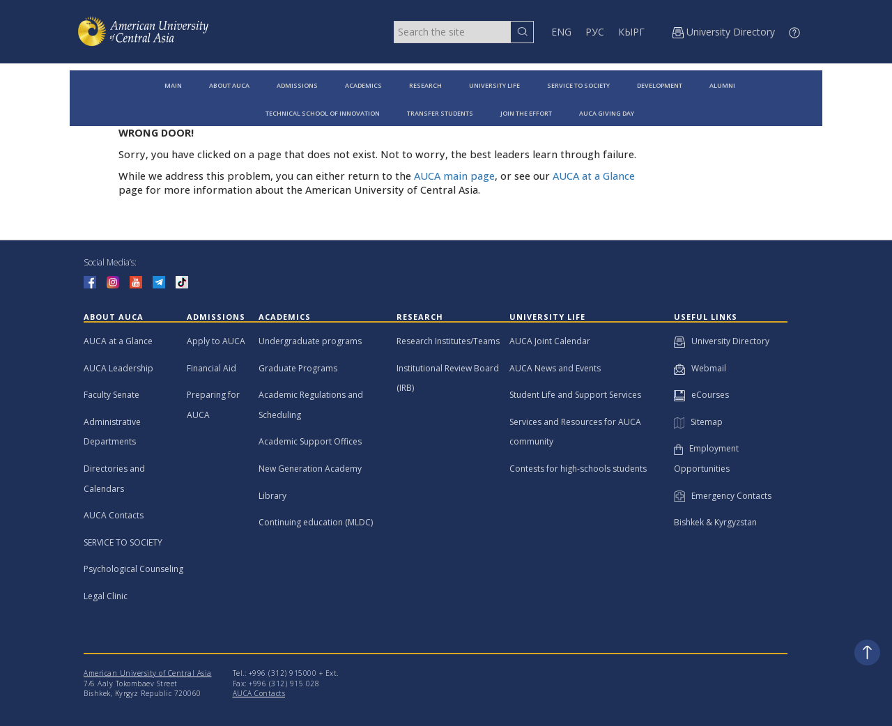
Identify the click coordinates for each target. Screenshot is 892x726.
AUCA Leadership (118, 368)
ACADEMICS (363, 85)
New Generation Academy (310, 468)
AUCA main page (454, 176)
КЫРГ (631, 31)
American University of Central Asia (148, 673)
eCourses (701, 395)
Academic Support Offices (310, 441)
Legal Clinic (106, 596)
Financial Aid (211, 368)
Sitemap (698, 422)
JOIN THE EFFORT (526, 113)
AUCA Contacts (114, 515)
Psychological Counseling (133, 569)
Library (272, 496)
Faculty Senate (111, 395)
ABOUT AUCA (229, 85)
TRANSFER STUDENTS (440, 113)
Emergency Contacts (722, 496)
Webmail (700, 368)
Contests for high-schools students (578, 468)
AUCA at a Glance (594, 176)
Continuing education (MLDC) (316, 522)
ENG (561, 31)
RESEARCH (425, 85)
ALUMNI (722, 85)
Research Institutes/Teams (448, 341)
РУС (594, 31)
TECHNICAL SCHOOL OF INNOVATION (323, 113)
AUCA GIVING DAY (606, 113)
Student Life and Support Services (575, 395)
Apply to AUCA (216, 341)
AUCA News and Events (555, 368)
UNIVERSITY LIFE (494, 85)
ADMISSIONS (297, 85)
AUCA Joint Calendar (549, 341)
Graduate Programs (298, 368)
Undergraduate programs (310, 341)
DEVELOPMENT (659, 85)
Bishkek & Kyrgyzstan (715, 522)
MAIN (173, 85)
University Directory (721, 341)
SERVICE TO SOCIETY (578, 85)
